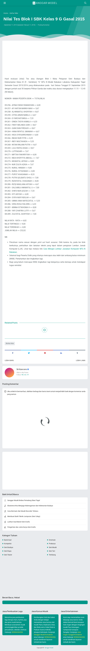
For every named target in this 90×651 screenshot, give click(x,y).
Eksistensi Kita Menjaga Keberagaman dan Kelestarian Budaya (30, 506)
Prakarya (52, 544)
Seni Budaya (8, 547)
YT (28, 375)
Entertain (52, 540)
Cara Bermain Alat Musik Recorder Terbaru (22, 511)
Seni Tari (52, 551)
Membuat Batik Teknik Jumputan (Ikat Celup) (23, 516)
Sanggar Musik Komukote (43, 635)
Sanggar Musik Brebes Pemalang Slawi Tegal (23, 500)
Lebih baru (9, 360)
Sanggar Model (45, 3)
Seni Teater (8, 555)
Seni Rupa (7, 551)
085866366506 (17, 632)
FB (22, 375)
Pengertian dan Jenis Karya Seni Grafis (21, 527)
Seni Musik (53, 547)
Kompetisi (7, 544)
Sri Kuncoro (22, 369)
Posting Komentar (43, 25)
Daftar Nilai (10, 343)
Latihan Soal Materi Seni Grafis (18, 522)
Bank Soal (7, 540)
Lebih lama (80, 360)
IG (25, 375)
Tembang (52, 555)
